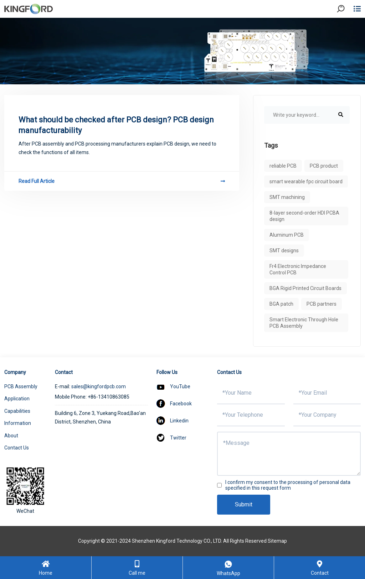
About (11, 435)
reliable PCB (283, 166)
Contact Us (16, 448)
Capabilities (17, 411)
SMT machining (287, 197)
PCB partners (321, 304)
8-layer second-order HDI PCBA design (304, 216)
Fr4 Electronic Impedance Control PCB (297, 269)
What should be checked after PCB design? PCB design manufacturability (116, 125)
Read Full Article (122, 181)
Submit (243, 504)
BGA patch (281, 304)
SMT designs (284, 250)
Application (17, 398)
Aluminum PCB (286, 235)
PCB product (324, 166)
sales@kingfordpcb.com (98, 386)
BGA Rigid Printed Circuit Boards (305, 288)
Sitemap (277, 541)
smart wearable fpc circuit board (306, 181)
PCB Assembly (20, 386)
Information (17, 423)
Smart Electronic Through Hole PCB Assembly (303, 323)
